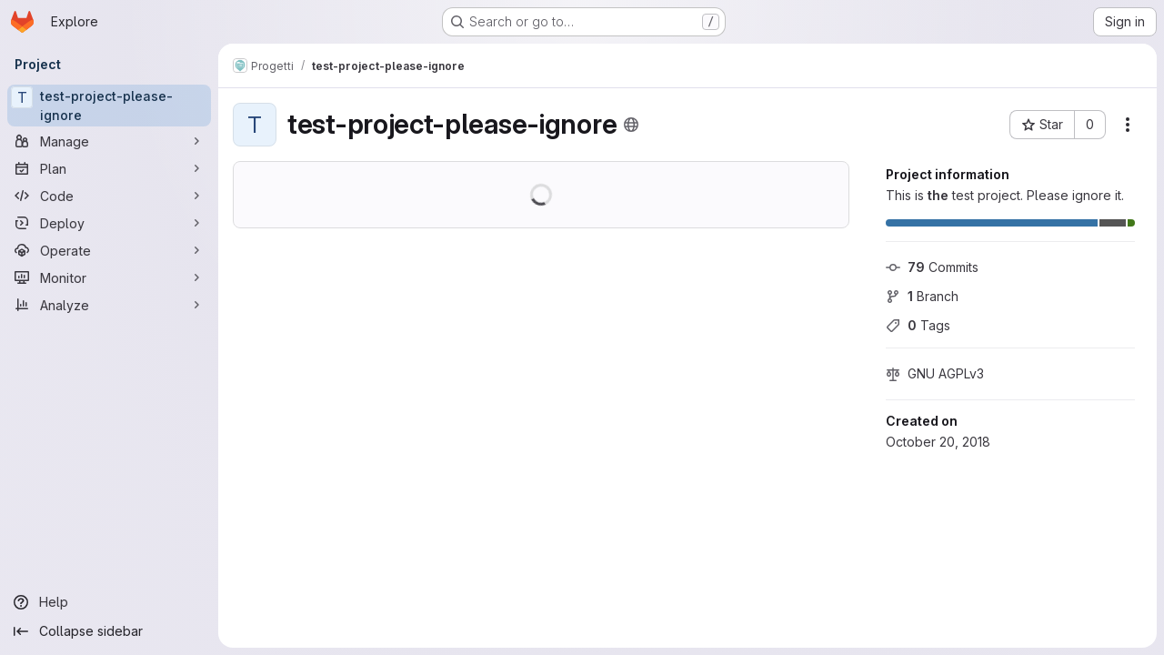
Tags (918, 325)
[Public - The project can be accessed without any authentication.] (631, 124)
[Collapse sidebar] (109, 631)
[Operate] (109, 250)
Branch (922, 296)
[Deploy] (109, 223)
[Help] (109, 602)
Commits (932, 267)
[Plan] (109, 168)
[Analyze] (109, 304)
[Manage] (109, 141)
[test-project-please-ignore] (109, 105)
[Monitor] (109, 277)
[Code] (109, 195)
